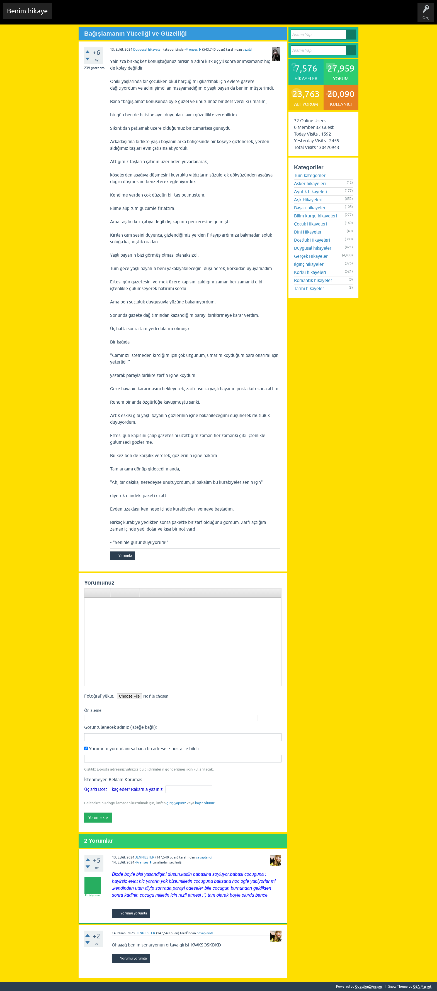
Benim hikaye (27, 11)
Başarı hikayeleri (310, 207)
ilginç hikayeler (309, 264)
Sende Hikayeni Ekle (205, 15)
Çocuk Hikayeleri (310, 223)
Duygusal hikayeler (147, 49)
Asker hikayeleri (310, 183)
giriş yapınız (176, 803)
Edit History (87, 15)
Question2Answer (368, 986)
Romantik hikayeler (313, 280)
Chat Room (64, 15)
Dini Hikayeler (308, 231)
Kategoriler (151, 15)
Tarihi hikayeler (309, 288)
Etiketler (129, 15)
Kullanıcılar (174, 15)
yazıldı (248, 49)
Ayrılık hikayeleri (310, 191)
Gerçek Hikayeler (311, 256)
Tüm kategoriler (310, 175)
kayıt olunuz (205, 803)
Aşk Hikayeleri (308, 199)
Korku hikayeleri (310, 272)
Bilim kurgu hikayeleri (315, 215)
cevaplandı (204, 857)
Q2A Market (422, 986)
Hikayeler (110, 15)
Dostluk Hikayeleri (312, 239)
